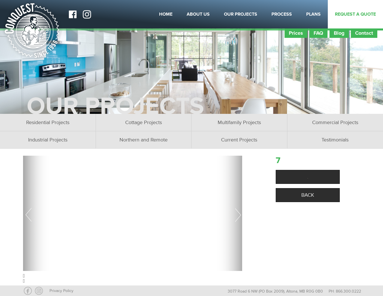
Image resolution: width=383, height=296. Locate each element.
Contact (364, 33)
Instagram (87, 14)
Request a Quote (355, 14)
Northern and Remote (144, 140)
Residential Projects (47, 122)
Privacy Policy (61, 290)
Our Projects (240, 14)
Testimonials (335, 140)
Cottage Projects (143, 122)
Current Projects (239, 140)
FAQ (318, 33)
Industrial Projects (47, 140)
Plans (313, 14)
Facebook (72, 14)
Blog (339, 33)
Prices (296, 33)
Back (307, 195)
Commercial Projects (335, 122)
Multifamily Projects (239, 122)
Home (165, 14)
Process (281, 14)
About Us (198, 14)
